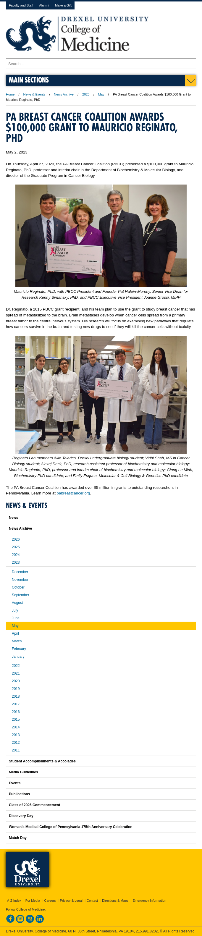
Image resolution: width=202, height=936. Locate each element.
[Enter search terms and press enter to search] (101, 63)
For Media (32, 900)
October (18, 587)
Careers (50, 900)
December (20, 572)
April (15, 633)
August (17, 603)
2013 (16, 735)
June (16, 618)
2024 (16, 555)
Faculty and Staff (21, 5)
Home (10, 94)
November (20, 580)
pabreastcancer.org (73, 493)
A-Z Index (14, 900)
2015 (16, 719)
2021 (16, 673)
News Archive (64, 94)
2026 (16, 539)
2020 (16, 681)
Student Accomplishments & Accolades (42, 761)
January (18, 656)
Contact (92, 900)
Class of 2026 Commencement (34, 805)
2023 (85, 94)
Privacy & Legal (71, 900)
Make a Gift (63, 5)
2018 (16, 696)
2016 (16, 712)
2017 (16, 704)
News (13, 517)
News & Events (34, 94)
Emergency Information (149, 900)
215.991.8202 (147, 931)
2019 (16, 689)
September (20, 595)
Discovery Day (21, 816)
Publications (19, 794)
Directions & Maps (115, 900)
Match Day (18, 838)
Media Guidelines (23, 772)
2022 (16, 666)
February (19, 649)
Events (14, 783)
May (101, 94)
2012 (16, 743)
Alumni (44, 5)
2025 (16, 547)
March (17, 641)
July (15, 610)
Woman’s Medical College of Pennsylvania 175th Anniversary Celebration (70, 827)
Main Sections (29, 79)
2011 (16, 750)
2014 (16, 727)
